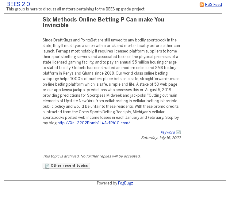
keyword (167, 132)
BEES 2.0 (18, 4)
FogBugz (125, 183)
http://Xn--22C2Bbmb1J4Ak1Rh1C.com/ (94, 123)
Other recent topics (66, 166)
